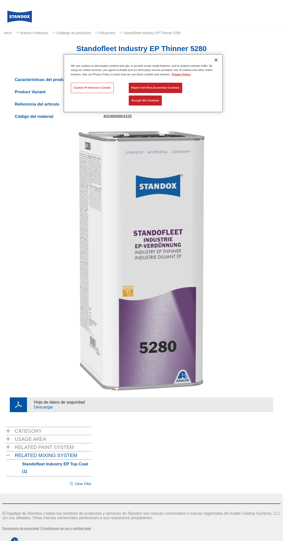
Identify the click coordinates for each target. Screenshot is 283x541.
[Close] (216, 59)
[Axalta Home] (19, 18)
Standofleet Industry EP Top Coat (55, 468)
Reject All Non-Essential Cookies (155, 87)
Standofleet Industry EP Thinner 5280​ (152, 33)
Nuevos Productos (34, 33)
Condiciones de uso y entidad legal (66, 528)
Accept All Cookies (145, 100)
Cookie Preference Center (92, 87)
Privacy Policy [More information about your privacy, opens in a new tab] (181, 74)
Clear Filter (83, 484)
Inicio (8, 33)
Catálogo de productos (73, 33)
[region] (143, 83)
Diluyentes (107, 33)
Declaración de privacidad (20, 528)
